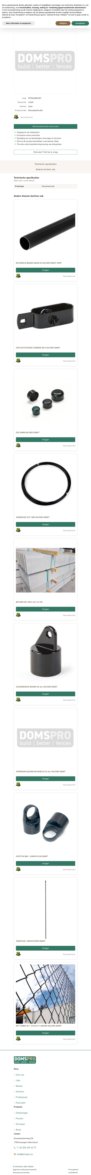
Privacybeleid (73, 1169)
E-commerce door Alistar (23, 1166)
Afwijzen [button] (63, 23)
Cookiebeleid (73, 1172)
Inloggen (45, 270)
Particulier (21, 1102)
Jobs (18, 1080)
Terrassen (20, 1124)
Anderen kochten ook (45, 169)
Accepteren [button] (80, 23)
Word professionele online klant (45, 126)
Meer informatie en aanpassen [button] (18, 23)
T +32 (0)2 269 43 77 (26, 1147)
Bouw (18, 1129)
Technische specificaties (46, 164)
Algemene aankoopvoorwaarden (24, 1169)
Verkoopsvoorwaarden (21, 1172)
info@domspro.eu (25, 1154)
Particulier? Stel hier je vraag (45, 152)
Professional (21, 1097)
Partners (20, 1091)
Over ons (20, 1074)
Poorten (19, 1118)
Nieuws (19, 1086)
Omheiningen (22, 1112)
